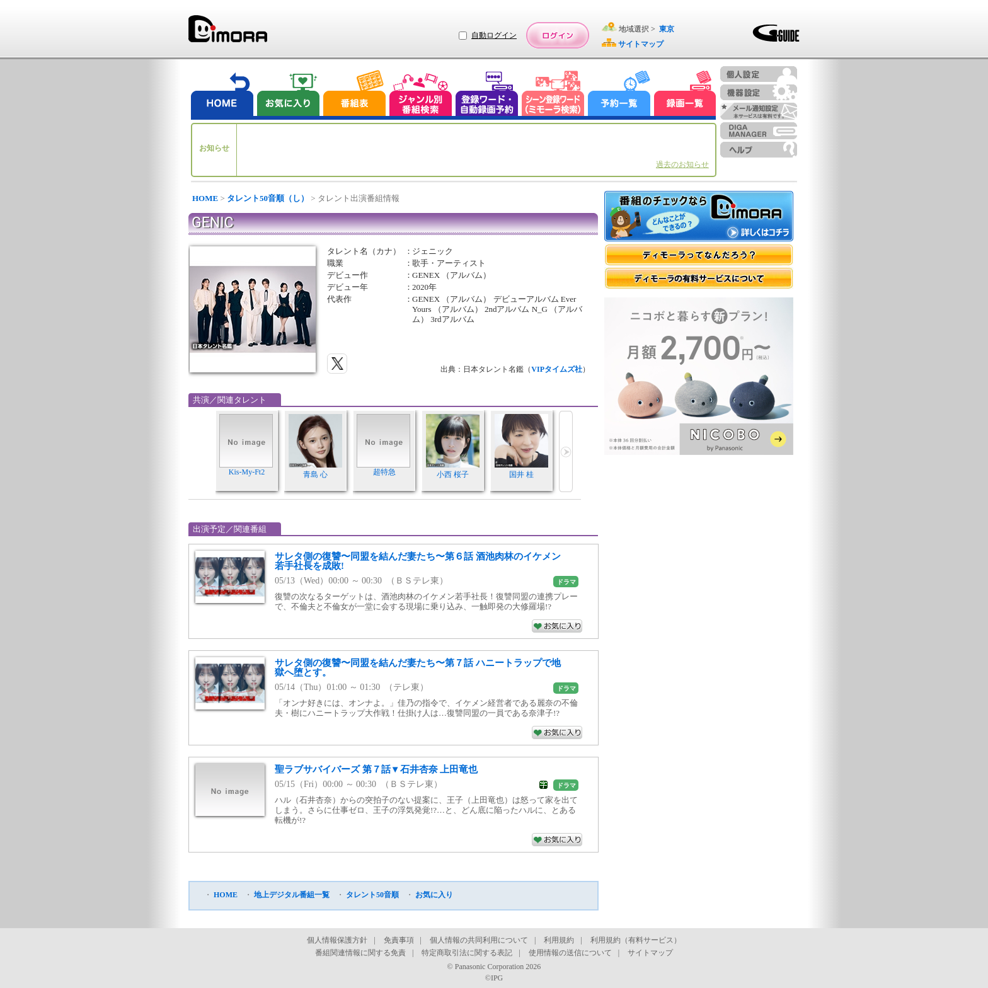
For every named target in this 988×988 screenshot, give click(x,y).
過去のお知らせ (682, 164)
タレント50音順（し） (268, 198)
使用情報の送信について (570, 952)
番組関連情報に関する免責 (360, 952)
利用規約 (559, 940)
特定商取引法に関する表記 (467, 952)
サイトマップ (650, 952)
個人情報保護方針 (337, 940)
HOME (205, 198)
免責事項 (399, 940)
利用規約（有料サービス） (635, 940)
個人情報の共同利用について (479, 940)
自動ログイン (494, 35)
